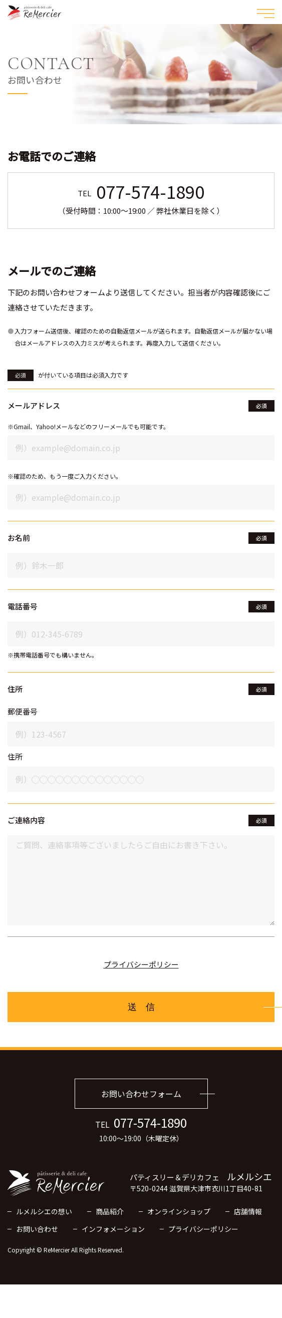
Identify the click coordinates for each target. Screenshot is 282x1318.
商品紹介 (110, 1211)
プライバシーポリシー (141, 964)
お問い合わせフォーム (141, 1094)
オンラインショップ (178, 1211)
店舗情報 (248, 1211)
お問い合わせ (37, 1229)
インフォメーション (113, 1229)
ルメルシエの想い (44, 1211)
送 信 (141, 1007)
